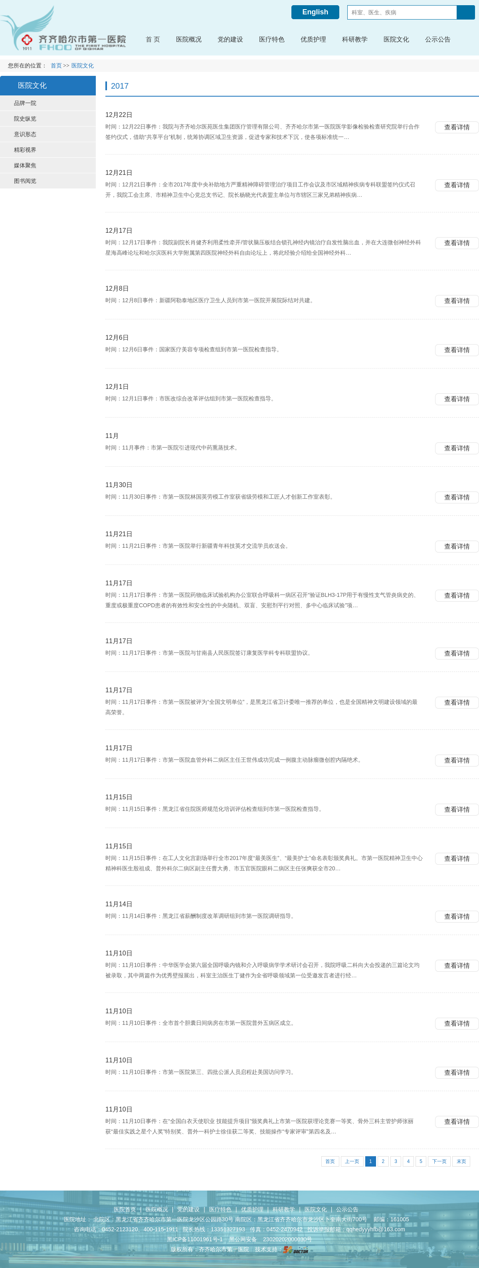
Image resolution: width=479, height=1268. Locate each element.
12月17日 (119, 230)
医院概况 (157, 1209)
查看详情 (457, 126)
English (315, 12)
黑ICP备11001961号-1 (195, 1239)
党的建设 (188, 1209)
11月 (112, 435)
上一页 (349, 1161)
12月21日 (119, 172)
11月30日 (119, 484)
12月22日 (119, 114)
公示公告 (347, 1209)
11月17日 (119, 582)
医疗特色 (220, 1209)
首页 (56, 65)
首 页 (153, 39)
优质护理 (252, 1209)
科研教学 (284, 1209)
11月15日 (119, 796)
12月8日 (117, 288)
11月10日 (119, 952)
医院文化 (316, 1209)
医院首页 (125, 1209)
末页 (461, 1161)
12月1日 (117, 386)
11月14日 (119, 903)
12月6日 (117, 337)
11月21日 (119, 533)
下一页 (438, 1161)
